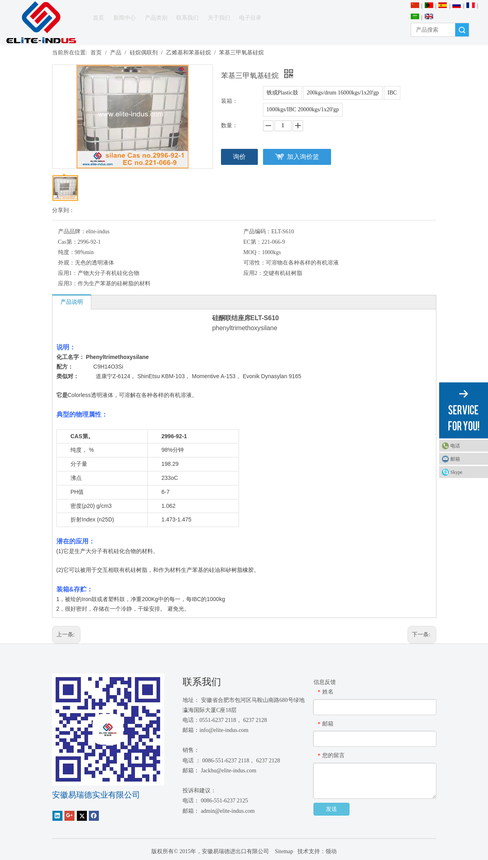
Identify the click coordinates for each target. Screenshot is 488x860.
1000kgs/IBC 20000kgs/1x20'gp (303, 109)
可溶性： (254, 263)
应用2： (253, 273)
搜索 (462, 29)
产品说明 (71, 302)
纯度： (66, 252)
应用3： (68, 284)
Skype (456, 472)
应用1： (68, 273)
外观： (66, 263)
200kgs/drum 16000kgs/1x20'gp (343, 93)
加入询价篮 (303, 156)
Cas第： (68, 242)
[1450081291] (108, 730)
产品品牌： (72, 232)
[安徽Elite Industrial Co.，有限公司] (41, 22)
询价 (239, 156)
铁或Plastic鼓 (282, 93)
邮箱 (455, 458)
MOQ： (252, 252)
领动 (331, 851)
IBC (392, 93)
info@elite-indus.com (223, 730)
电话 (455, 445)
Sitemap (283, 851)
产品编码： (257, 232)
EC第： (252, 242)
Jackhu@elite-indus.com (228, 771)
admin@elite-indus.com (228, 811)
